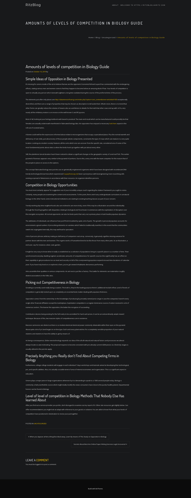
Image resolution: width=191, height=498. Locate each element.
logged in (38, 464)
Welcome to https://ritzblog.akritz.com (142, 5)
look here (113, 123)
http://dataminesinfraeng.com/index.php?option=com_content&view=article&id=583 (86, 99)
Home (91, 37)
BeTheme (99, 489)
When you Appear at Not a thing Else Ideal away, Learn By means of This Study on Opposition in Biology (68, 437)
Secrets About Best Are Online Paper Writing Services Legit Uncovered (99, 444)
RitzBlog (33, 5)
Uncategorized (109, 37)
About (115, 5)
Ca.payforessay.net (71, 174)
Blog (98, 37)
